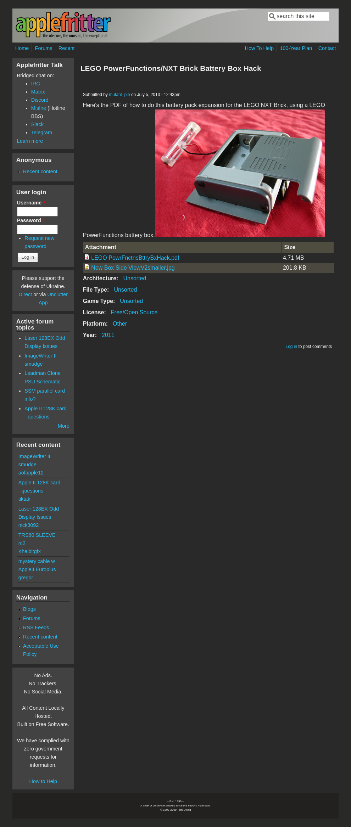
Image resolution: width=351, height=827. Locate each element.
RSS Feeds (36, 627)
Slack (37, 124)
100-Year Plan (296, 48)
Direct (25, 294)
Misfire (38, 108)
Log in (291, 346)
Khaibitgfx (29, 551)
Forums (43, 48)
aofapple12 (31, 473)
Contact (327, 48)
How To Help (259, 48)
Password (31, 220)
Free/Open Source (134, 312)
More (63, 426)
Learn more (30, 141)
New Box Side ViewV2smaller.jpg (132, 268)
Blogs (29, 609)
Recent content (40, 171)
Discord (40, 100)
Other (120, 324)
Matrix (38, 92)
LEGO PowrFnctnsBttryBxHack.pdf (135, 258)
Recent (66, 48)
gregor (25, 577)
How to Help (43, 781)
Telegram (41, 132)
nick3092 (28, 525)
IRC (35, 83)
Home (22, 48)
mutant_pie (119, 94)
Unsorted (134, 278)
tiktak (24, 499)
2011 (108, 335)
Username (31, 203)
